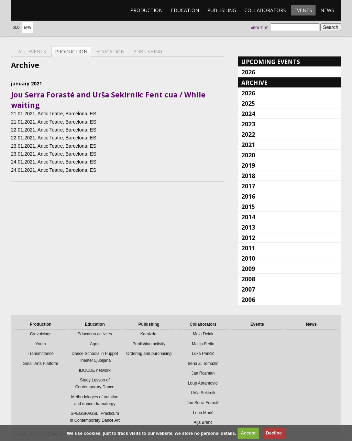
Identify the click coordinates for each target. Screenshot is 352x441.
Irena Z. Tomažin (203, 363)
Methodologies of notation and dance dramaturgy (94, 400)
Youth (40, 344)
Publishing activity (149, 344)
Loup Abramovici (203, 383)
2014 (248, 217)
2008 (248, 279)
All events (32, 51)
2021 (248, 144)
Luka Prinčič (203, 353)
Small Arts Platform (40, 363)
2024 (248, 113)
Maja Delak (203, 334)
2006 (248, 299)
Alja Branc (203, 422)
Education (185, 10)
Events (303, 10)
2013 (248, 227)
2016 (248, 196)
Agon (95, 344)
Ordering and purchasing (149, 353)
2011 (248, 248)
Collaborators (265, 10)
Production (146, 10)
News (327, 10)
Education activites (95, 334)
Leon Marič (203, 412)
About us (259, 28)
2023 (248, 124)
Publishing (221, 10)
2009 (248, 268)
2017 (248, 186)
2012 (248, 237)
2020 (248, 155)
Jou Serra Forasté (203, 402)
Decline (274, 432)
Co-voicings (41, 334)
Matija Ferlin (203, 344)
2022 (248, 134)
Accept (248, 432)
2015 (248, 206)
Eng (28, 27)
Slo (16, 27)
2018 (248, 175)
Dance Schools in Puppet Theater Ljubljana (95, 357)
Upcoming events (270, 61)
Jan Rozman (202, 373)
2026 (248, 72)
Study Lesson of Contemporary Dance (94, 383)
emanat (43, 10)
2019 (248, 165)
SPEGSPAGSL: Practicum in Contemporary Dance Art (95, 417)
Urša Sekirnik (203, 392)
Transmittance (41, 353)
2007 (248, 289)
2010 (248, 258)
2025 (248, 103)
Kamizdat (148, 334)
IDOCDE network (95, 370)
